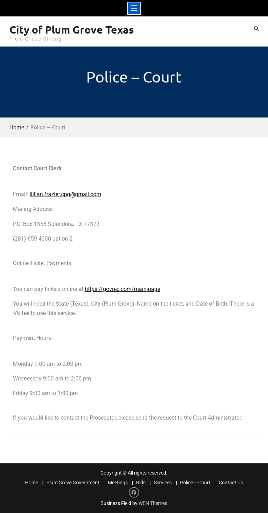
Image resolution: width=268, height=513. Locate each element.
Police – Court (195, 483)
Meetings (118, 483)
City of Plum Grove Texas (71, 29)
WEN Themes (153, 503)
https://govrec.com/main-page (122, 289)
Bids (141, 483)
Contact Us (231, 483)
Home (31, 483)
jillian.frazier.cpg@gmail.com (65, 194)
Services (163, 483)
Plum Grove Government (72, 483)
